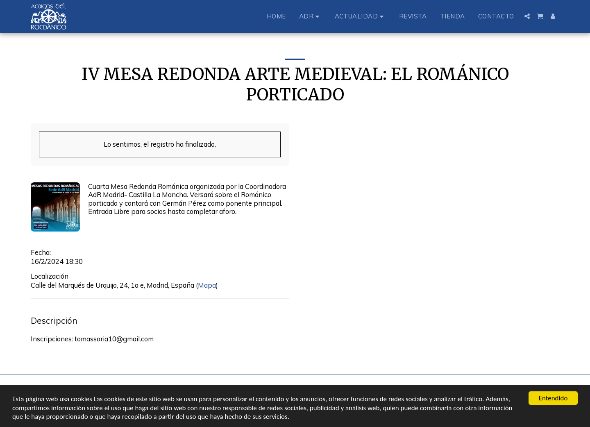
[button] (310, 16)
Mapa (207, 285)
